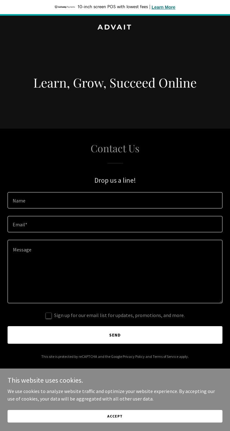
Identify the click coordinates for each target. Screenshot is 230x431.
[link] (115, 27)
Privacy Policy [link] (134, 356)
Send (115, 335)
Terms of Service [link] (165, 356)
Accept (114, 416)
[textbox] (115, 200)
